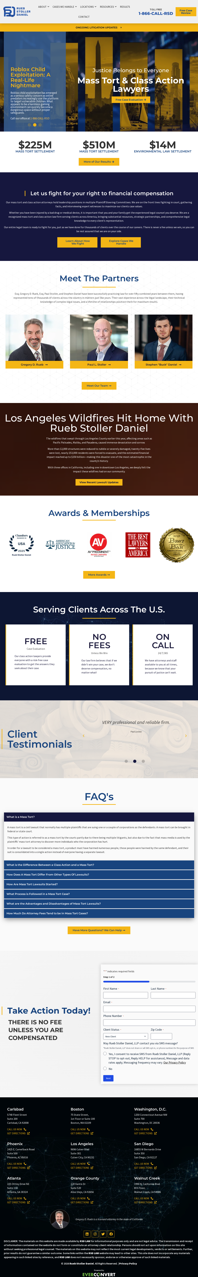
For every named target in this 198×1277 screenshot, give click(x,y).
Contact (84, 16)
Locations (88, 6)
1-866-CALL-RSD (156, 13)
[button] (29, 125)
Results (125, 6)
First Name (111, 989)
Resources (108, 6)
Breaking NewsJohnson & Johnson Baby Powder (31, 81)
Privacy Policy (128, 1263)
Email (107, 1002)
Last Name (158, 989)
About (43, 6)
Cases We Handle (65, 6)
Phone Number (113, 1016)
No (110, 1069)
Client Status (112, 1029)
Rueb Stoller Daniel (82, 1263)
